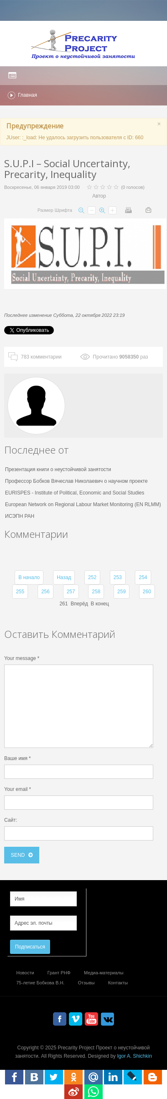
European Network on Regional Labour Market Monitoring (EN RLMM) (83, 504)
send (18, 855)
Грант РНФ (59, 972)
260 (147, 592)
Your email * (17, 789)
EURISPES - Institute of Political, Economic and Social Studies (74, 493)
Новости (25, 972)
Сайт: (10, 820)
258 (96, 592)
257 (71, 592)
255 (20, 592)
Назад (64, 577)
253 (118, 577)
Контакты (118, 982)
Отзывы (86, 982)
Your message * (21, 658)
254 (143, 577)
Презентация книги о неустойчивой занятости (58, 469)
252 (92, 577)
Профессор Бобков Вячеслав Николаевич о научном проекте (76, 481)
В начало (29, 577)
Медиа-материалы (104, 972)
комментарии (41, 357)
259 (121, 592)
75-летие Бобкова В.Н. (40, 982)
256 (45, 592)
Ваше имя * (17, 758)
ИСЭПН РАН (19, 516)
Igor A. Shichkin (134, 1056)
